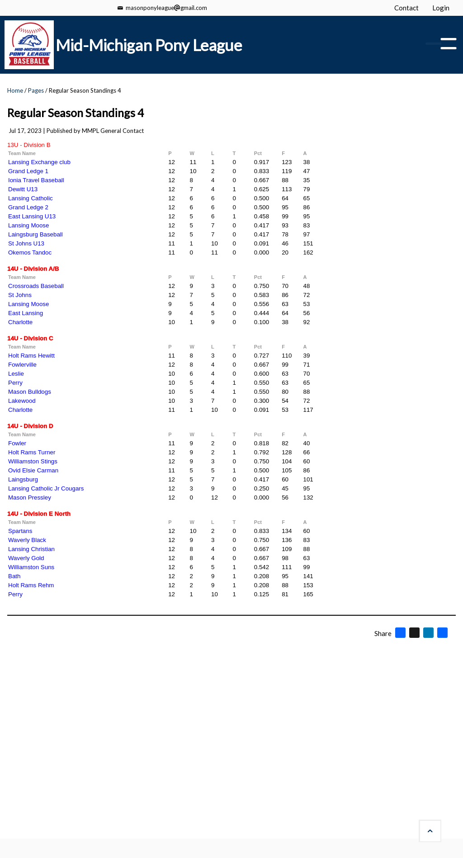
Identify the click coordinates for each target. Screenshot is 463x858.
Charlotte (20, 322)
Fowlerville (22, 364)
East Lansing (25, 313)
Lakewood (22, 400)
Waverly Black (27, 540)
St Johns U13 (26, 243)
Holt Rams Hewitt (31, 355)
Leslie (16, 373)
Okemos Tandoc (30, 252)
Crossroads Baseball (36, 286)
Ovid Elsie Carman (33, 470)
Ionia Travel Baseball (36, 180)
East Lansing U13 (32, 216)
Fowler (17, 443)
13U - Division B (29, 144)
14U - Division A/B (33, 268)
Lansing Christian (31, 549)
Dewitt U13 (23, 189)
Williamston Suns (31, 567)
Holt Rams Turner (31, 452)
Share (383, 633)
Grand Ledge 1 (28, 171)
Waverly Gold (26, 558)
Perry (15, 382)
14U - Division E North (39, 513)
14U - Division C (30, 338)
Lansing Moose (28, 225)
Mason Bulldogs (29, 391)
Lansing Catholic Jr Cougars (46, 488)
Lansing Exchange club (39, 162)
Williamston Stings (32, 461)
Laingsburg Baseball (35, 234)
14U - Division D (30, 426)
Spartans (20, 531)
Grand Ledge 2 (28, 207)
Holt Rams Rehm (31, 585)
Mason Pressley (29, 497)
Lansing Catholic (30, 198)
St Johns (20, 295)
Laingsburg (23, 479)
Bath (14, 576)
